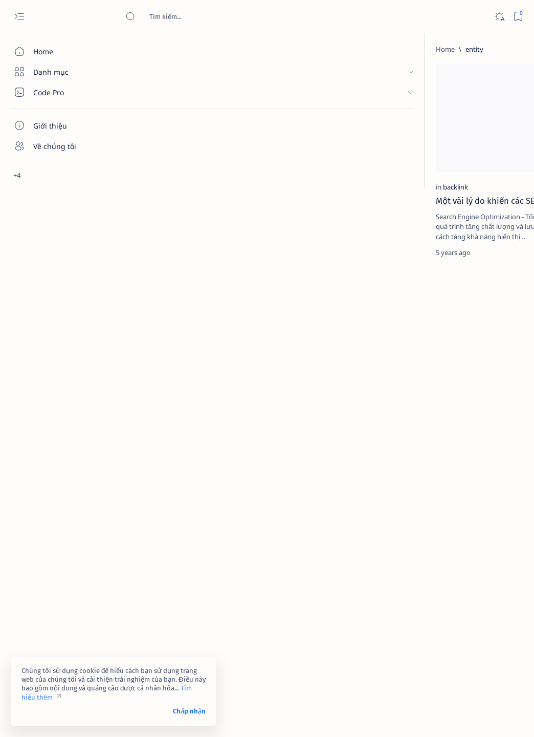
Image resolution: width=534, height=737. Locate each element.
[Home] (58, 51)
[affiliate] (422, 539)
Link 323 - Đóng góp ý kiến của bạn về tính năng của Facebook (463, 199)
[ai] (491, 539)
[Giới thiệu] (58, 125)
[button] (214, 74)
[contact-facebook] (463, 174)
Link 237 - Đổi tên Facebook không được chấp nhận (457, 424)
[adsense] (491, 513)
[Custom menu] (58, 220)
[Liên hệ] (58, 166)
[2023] (422, 488)
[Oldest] (348, 266)
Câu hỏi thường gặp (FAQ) (430, 671)
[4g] (491, 488)
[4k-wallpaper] (422, 513)
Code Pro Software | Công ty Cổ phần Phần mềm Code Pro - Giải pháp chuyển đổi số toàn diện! (297, 717)
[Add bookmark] (233, 74)
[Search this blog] (202, 16)
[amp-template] (491, 565)
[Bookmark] (518, 17)
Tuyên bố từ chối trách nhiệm (434, 652)
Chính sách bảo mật (420, 661)
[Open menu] (19, 17)
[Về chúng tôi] (58, 146)
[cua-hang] (451, 348)
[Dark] (499, 17)
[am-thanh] (422, 565)
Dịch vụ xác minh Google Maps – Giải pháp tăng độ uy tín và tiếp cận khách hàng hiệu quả (463, 373)
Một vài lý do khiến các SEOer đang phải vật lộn (185, 163)
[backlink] (148, 144)
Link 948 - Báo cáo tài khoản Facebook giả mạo (460, 323)
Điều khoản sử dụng (421, 643)
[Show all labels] (411, 589)
